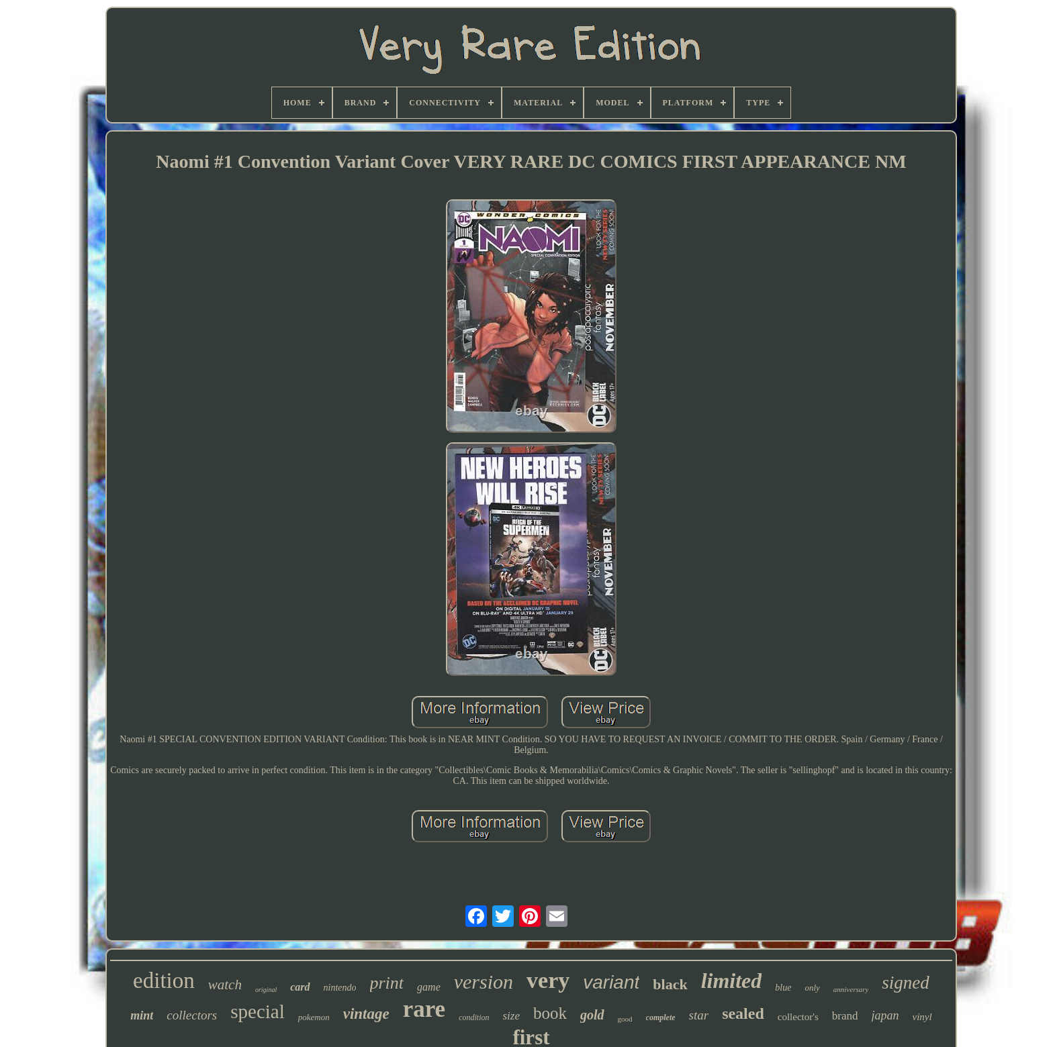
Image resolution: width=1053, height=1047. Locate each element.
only (812, 988)
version (483, 981)
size (511, 1015)
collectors (192, 1015)
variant (611, 982)
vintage (366, 1013)
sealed (743, 1013)
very (547, 980)
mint (141, 1015)
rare (424, 1009)
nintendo (340, 988)
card (300, 987)
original (266, 989)
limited (731, 980)
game (429, 987)
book (550, 1013)
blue (783, 988)
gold (592, 1014)
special (257, 1011)
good (625, 1019)
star (699, 1015)
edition (164, 980)
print (387, 983)
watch (225, 985)
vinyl (922, 1016)
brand (845, 1015)
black (670, 984)
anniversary (851, 989)
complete (661, 1017)
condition (474, 1017)
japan (885, 1015)
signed (905, 983)
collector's (798, 1016)
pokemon (314, 1017)
